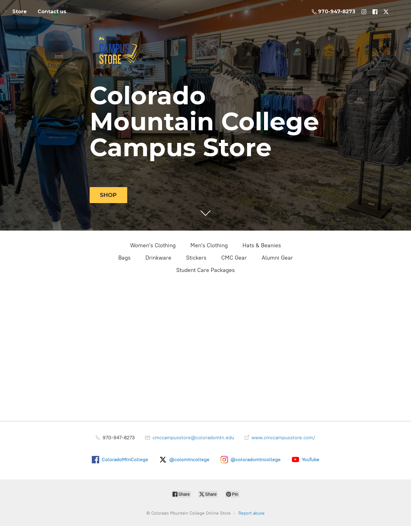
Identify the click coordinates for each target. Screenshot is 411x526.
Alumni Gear (277, 257)
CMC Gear (234, 257)
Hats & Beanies (261, 245)
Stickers (196, 257)
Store (19, 12)
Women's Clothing (153, 245)
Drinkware (158, 257)
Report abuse (251, 513)
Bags (124, 257)
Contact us (52, 12)
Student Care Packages (205, 270)
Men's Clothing (209, 245)
